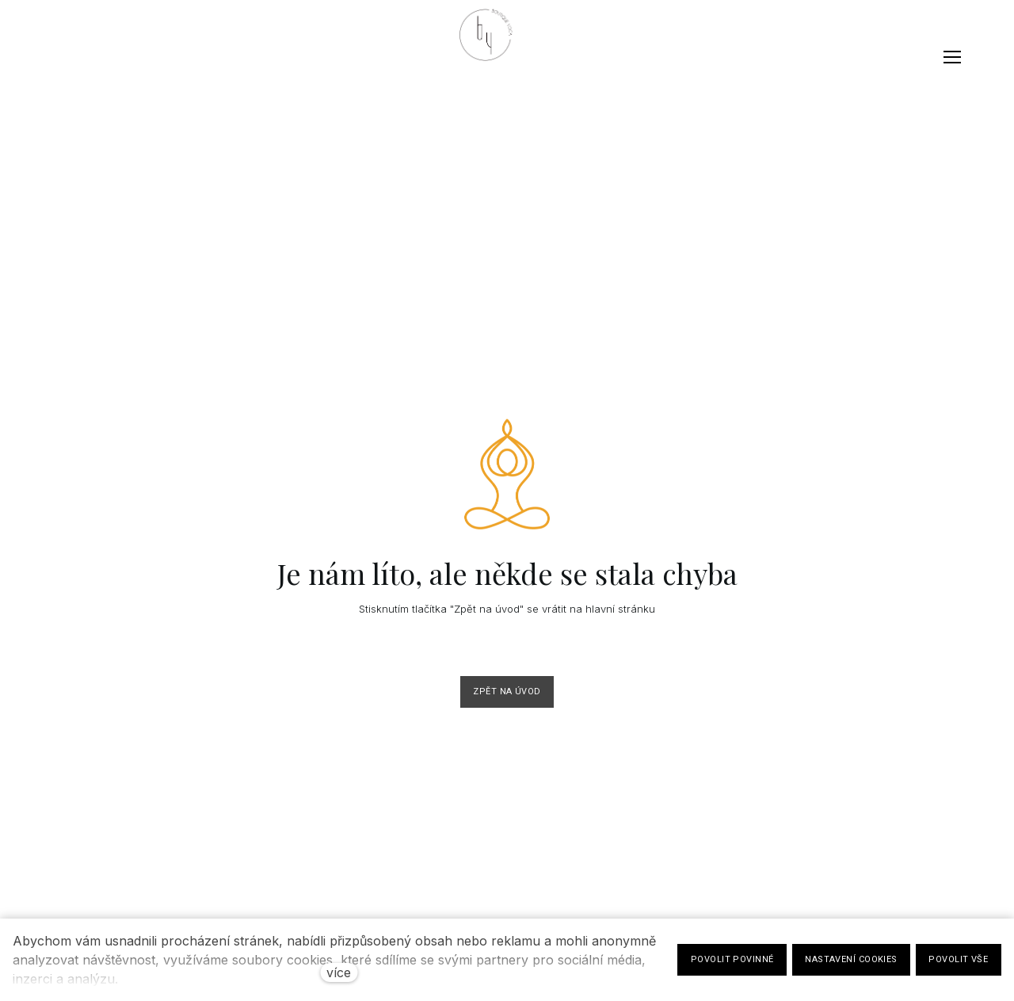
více (338, 972)
